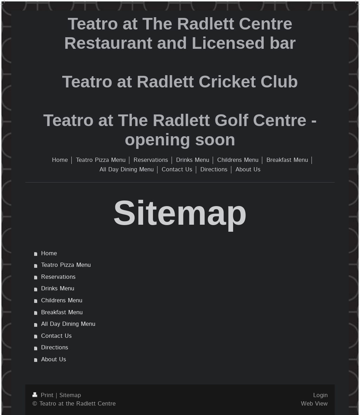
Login (320, 395)
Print (44, 395)
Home (49, 253)
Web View (314, 404)
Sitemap (70, 395)
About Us (53, 359)
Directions (54, 347)
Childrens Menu (61, 300)
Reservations (58, 277)
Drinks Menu (57, 288)
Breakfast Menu (62, 312)
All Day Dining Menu (68, 324)
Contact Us (56, 336)
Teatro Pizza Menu (66, 265)
